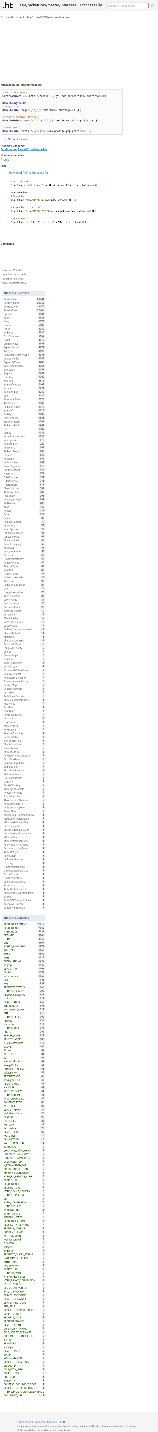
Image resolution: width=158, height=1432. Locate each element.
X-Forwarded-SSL (24, 1358)
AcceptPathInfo (24, 551)
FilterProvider (24, 477)
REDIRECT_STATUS (24, 987)
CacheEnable (24, 874)
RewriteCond (24, 306)
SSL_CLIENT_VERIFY (24, 1287)
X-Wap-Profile (24, 1065)
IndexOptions (24, 529)
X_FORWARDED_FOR (24, 1165)
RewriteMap (24, 685)
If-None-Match (24, 1128)
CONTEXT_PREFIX (24, 1068)
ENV (24, 942)
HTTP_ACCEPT (24, 1094)
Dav (24, 588)
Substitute (24, 659)
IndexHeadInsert (24, 662)
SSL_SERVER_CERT (24, 1284)
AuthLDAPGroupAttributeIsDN (24, 892)
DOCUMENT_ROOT (24, 1009)
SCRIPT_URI (24, 1269)
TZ (24, 1057)
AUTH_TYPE (24, 1261)
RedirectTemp (24, 451)
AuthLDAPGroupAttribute (24, 900)
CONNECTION (24, 1139)
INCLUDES (24, 950)
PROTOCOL (24, 1376)
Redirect (24, 332)
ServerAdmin (24, 748)
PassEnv (24, 707)
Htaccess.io (24, 1422)
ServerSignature (24, 466)
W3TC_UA (24, 1124)
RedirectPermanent (24, 584)
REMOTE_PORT (24, 1350)
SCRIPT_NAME (24, 1213)
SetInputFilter (24, 766)
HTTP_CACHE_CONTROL (24, 1191)
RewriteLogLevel (24, 714)
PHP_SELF (24, 1306)
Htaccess (39, 1422)
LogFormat (24, 722)
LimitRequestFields (24, 866)
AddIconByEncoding (24, 677)
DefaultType (24, 666)
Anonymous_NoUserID (24, 844)
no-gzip (24, 965)
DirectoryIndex (24, 358)
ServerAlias (24, 811)
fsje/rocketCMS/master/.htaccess (49, 17)
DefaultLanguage (24, 544)
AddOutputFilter (24, 499)
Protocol (24, 555)
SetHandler (24, 503)
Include (24, 388)
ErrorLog (24, 863)
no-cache (24, 1024)
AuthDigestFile (24, 751)
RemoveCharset (24, 673)
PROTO (24, 1031)
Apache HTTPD (56, 1422)
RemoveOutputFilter (24, 763)
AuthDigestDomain (24, 789)
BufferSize (24, 885)
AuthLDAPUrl (24, 725)
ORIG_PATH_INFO (24, 1369)
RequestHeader (24, 406)
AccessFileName (24, 792)
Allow (24, 317)
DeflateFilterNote (24, 688)
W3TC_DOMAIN (24, 1235)
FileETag (24, 377)
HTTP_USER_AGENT (24, 991)
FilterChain (24, 473)
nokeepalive (24, 1072)
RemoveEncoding (24, 733)
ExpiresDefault (24, 347)
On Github (10, 139)
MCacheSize (24, 837)
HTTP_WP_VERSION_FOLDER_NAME (24, 1392)
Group (24, 514)
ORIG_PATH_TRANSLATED (24, 1336)
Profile (5, 159)
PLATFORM (24, 1343)
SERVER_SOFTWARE (24, 1295)
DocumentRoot (24, 607)
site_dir (24, 1339)
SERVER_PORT (24, 968)
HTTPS (24, 939)
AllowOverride (24, 488)
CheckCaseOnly (24, 744)
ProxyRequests (24, 826)
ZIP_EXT (24, 1354)
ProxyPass (24, 703)
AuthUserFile (24, 462)
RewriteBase (24, 310)
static (24, 953)
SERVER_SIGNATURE (24, 1298)
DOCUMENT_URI (22, 1395)
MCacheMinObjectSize (24, 822)
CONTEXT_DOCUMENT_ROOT (24, 1384)
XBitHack (24, 636)
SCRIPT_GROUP (24, 1313)
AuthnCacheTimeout (24, 889)
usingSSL (24, 1247)
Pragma (24, 1020)
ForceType (24, 495)
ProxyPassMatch (24, 759)
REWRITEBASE (24, 1076)
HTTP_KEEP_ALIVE (24, 1195)
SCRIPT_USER (24, 1373)
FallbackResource (24, 533)
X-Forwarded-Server (24, 1276)
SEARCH (24, 1117)
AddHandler (24, 443)
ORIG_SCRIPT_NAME (24, 1328)
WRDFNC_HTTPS (24, 1217)
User (24, 395)
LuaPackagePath (24, 777)
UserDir (24, 651)
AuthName (24, 447)
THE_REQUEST (24, 1005)
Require (24, 373)
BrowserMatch (24, 421)
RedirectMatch (24, 425)
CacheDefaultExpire (24, 881)
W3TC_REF (24, 1135)
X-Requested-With (24, 1042)
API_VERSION (24, 1265)
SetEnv (24, 432)
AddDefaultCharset (24, 366)
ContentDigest (24, 655)
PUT (24, 1013)
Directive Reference (13, 278)
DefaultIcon (24, 614)
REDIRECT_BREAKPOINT (24, 1362)
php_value (24, 369)
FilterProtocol (24, 481)
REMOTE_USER (24, 1083)
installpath (24, 1347)
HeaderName (24, 573)
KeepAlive (24, 547)
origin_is (24, 1250)
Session (24, 455)
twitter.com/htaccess (14, 283)
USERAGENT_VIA (24, 1161)
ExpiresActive (24, 343)
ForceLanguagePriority (24, 681)
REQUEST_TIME (24, 1317)
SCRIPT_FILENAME (24, 946)
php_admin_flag (24, 740)
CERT (24, 1198)
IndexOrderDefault (24, 622)
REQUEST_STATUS (24, 1321)
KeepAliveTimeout (24, 904)
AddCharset (24, 403)
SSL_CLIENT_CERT (24, 1291)
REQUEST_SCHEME (24, 1228)
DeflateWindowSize (24, 907)
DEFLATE (24, 935)
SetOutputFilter (24, 399)
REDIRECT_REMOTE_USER (24, 1310)
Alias (24, 507)
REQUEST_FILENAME (24, 924)
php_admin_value (24, 592)
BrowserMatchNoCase (24, 670)
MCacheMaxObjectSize (24, 829)
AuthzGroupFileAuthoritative (24, 814)
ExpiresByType (24, 362)
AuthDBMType (24, 852)
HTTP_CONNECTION (24, 1202)
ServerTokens (24, 417)
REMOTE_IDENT (24, 1324)
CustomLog (24, 718)
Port (24, 429)
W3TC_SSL (24, 1106)
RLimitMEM (24, 855)
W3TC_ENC (24, 1054)
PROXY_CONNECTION (24, 1169)
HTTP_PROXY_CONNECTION (24, 1280)
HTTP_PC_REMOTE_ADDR (24, 1176)
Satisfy (24, 414)
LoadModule (24, 625)
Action (24, 510)
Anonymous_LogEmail (24, 848)
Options (24, 314)
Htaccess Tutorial (12, 270)
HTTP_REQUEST (24, 1206)
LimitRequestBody (24, 558)
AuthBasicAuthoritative (24, 699)
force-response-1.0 (24, 1098)
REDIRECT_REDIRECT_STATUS (24, 1388)
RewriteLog (24, 729)
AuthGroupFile (24, 492)
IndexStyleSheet (24, 610)
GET (24, 979)
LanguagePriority (24, 648)
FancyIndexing (24, 536)
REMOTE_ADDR (24, 1039)
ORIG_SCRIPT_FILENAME (24, 1332)
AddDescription (24, 596)
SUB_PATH (24, 1380)
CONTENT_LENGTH (24, 1232)
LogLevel (24, 781)
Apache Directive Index (15, 274)
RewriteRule (40, 149)
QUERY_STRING (24, 961)
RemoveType (24, 566)
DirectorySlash (24, 540)
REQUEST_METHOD (24, 994)
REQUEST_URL (24, 1183)
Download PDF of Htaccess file (29, 172)
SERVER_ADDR (24, 1002)
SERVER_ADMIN (24, 1109)
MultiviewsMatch (24, 774)
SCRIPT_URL (24, 1180)
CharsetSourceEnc (24, 640)
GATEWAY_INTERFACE (24, 1258)
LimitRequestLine (24, 878)
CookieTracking (24, 785)
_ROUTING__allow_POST (24, 1157)
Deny (24, 321)
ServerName (24, 599)
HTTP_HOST (24, 931)
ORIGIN (24, 972)
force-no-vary (24, 976)
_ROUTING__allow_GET (24, 1154)
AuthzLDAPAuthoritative (24, 755)
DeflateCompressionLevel (24, 629)
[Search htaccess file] (127, 5)
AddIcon (24, 581)
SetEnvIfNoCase (24, 384)
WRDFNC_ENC (24, 1209)
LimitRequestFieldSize (24, 870)
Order (24, 328)
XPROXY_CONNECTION (24, 1172)
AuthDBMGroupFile (24, 807)
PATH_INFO (24, 1120)
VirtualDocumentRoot (24, 436)
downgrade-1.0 (24, 1080)
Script (24, 340)
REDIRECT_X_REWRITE (24, 1224)
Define (24, 518)
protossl (24, 998)
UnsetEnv (24, 692)
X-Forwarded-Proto (24, 1061)
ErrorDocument (14, 17)
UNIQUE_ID (24, 1365)
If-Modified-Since (24, 1113)
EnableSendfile (24, 796)
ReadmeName (24, 562)
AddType (24, 351)
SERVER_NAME (24, 1035)
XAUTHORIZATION (24, 1143)
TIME (24, 957)
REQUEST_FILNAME (24, 1221)
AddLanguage (24, 603)
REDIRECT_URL (24, 1187)
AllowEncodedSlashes (24, 800)
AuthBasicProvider (24, 577)
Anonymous (24, 525)
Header (24, 325)
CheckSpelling (24, 618)
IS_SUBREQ (24, 1146)
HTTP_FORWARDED (24, 1273)
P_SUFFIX (24, 1243)
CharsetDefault (24, 633)
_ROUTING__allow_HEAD (24, 1150)
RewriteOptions (24, 469)
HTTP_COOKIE (24, 1028)
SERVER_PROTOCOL (24, 1302)
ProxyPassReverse (24, 770)
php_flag (24, 380)
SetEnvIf (24, 410)
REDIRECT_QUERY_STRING (24, 1254)
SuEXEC (24, 896)
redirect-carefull (24, 1239)
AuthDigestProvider (24, 696)
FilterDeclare (24, 484)
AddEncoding (24, 392)
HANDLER (24, 1087)
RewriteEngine (26, 149)
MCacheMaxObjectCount (24, 833)
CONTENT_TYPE (24, 1102)
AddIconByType (24, 644)
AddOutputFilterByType (24, 354)
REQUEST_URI (24, 927)
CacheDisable (24, 737)
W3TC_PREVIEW (24, 1091)
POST (24, 983)
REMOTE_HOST (24, 1132)
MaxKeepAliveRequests (24, 818)
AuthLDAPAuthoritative (24, 840)
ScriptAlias (24, 711)
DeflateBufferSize (24, 859)
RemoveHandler (24, 521)
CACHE (24, 1046)
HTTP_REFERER (24, 1016)
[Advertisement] (79, 49)
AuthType (24, 458)
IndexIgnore (24, 440)
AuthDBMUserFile (24, 803)
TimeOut (24, 570)
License (22, 139)
